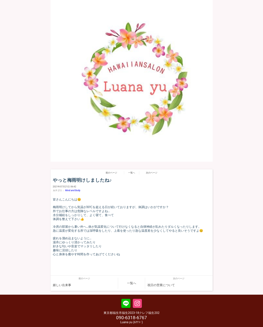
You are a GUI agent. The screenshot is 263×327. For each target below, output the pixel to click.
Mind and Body (72, 190)
